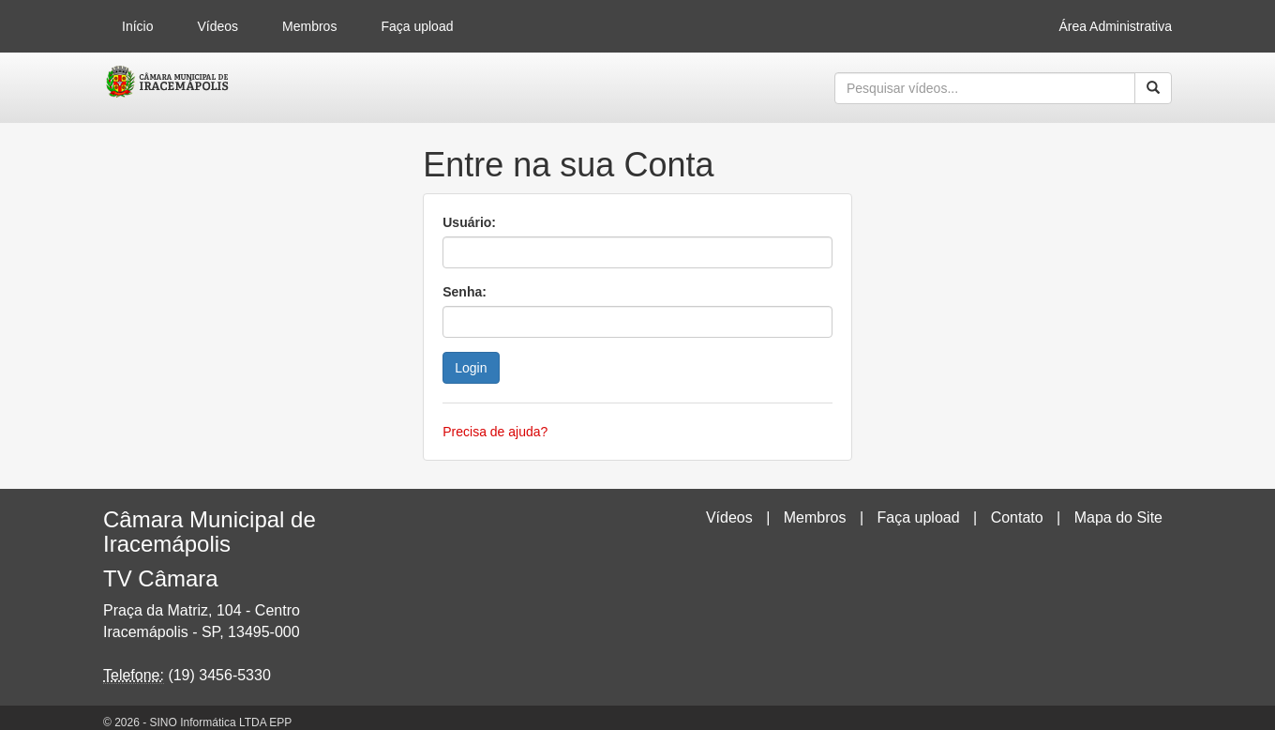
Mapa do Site (1118, 517)
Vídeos (217, 26)
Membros (309, 26)
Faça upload (417, 26)
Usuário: (469, 222)
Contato (1017, 517)
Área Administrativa (1115, 26)
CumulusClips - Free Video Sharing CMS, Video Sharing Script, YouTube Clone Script (168, 88)
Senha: (464, 291)
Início (137, 26)
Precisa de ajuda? (495, 431)
